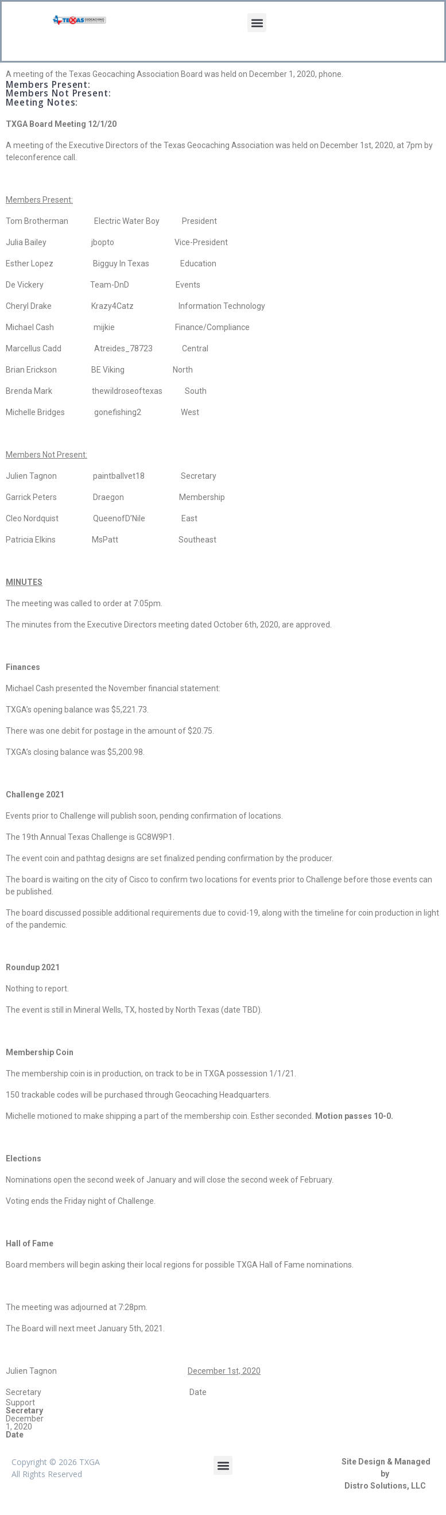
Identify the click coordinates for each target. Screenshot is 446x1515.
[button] (256, 22)
